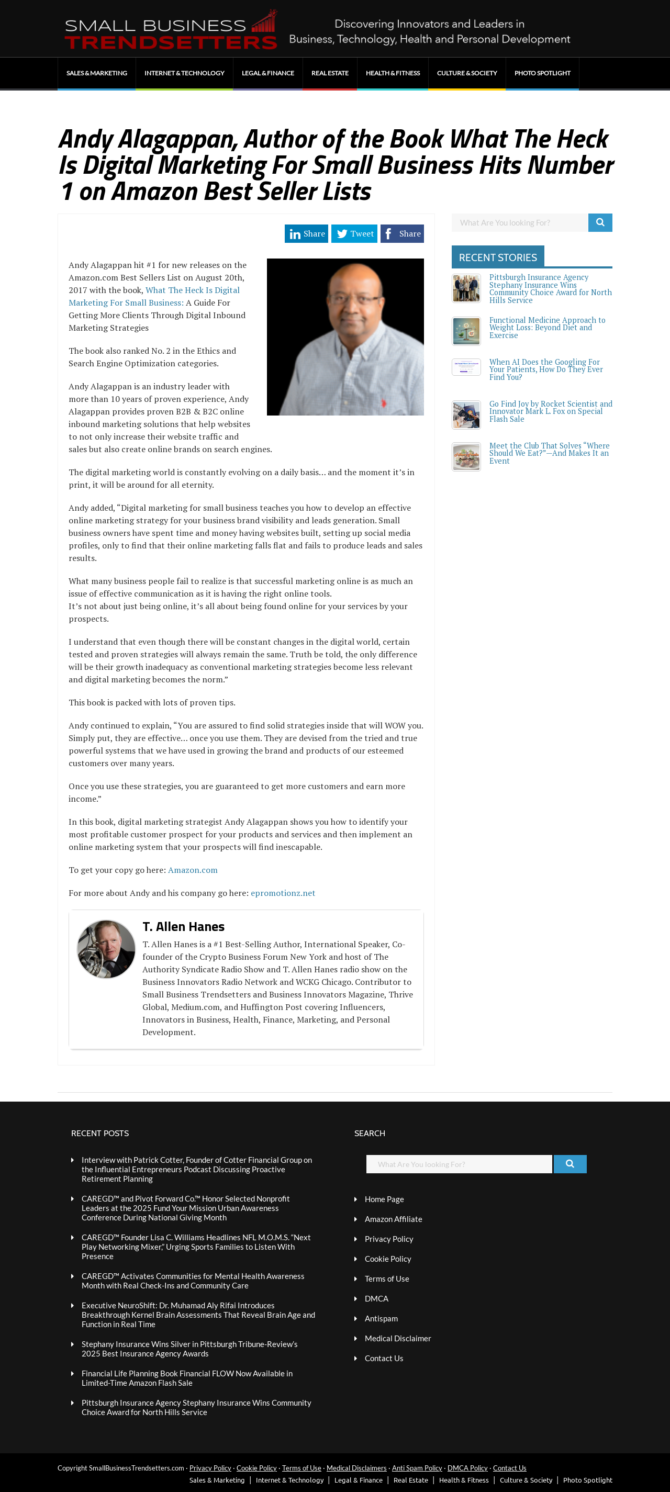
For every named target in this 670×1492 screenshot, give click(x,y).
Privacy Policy (389, 1238)
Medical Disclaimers (357, 1468)
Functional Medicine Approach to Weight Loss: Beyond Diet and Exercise (547, 327)
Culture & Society (467, 73)
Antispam (381, 1318)
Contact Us (384, 1358)
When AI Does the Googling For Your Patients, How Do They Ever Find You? (546, 369)
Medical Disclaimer (398, 1338)
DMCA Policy (468, 1468)
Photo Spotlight (543, 73)
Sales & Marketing (96, 73)
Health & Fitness (393, 73)
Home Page (384, 1199)
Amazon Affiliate (393, 1219)
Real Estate (330, 73)
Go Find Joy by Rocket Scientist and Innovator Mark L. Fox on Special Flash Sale (550, 411)
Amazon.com (193, 870)
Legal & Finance (268, 73)
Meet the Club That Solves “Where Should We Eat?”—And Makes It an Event (549, 453)
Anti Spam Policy (417, 1468)
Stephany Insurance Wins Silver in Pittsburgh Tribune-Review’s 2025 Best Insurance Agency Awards (190, 1348)
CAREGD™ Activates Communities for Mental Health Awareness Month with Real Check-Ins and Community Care (193, 1280)
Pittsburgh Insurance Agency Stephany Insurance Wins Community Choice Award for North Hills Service (550, 288)
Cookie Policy (388, 1258)
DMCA (376, 1298)
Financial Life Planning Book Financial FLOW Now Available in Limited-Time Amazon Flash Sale (187, 1377)
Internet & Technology (184, 73)
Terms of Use (387, 1278)
